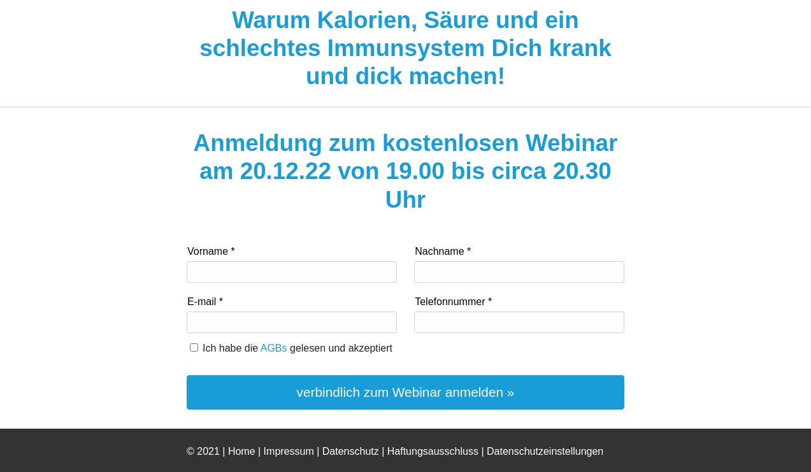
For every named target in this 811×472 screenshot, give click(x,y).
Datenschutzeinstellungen (545, 451)
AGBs (274, 348)
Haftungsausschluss (432, 451)
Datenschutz (350, 451)
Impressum (289, 451)
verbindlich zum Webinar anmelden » (406, 392)
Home (241, 451)
